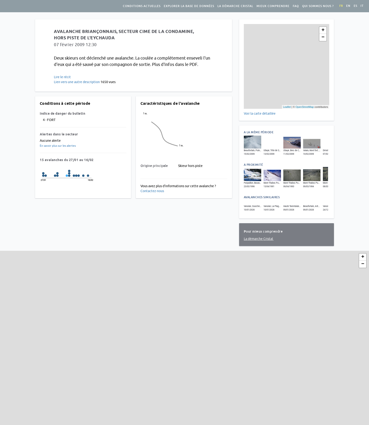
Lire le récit (62, 77)
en (348, 6)
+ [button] (323, 30)
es (355, 6)
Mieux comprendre (273, 6)
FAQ (296, 6)
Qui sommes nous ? (318, 6)
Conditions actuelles (141, 6)
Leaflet (287, 106)
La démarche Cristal (235, 6)
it (362, 6)
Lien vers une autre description (77, 82)
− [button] (323, 37)
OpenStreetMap (305, 106)
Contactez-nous (152, 191)
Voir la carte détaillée (260, 113)
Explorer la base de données (189, 6)
